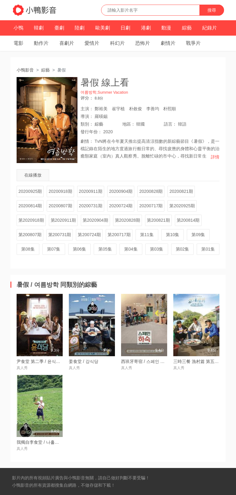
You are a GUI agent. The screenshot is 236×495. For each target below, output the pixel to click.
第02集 (182, 249)
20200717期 (151, 205)
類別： (87, 124)
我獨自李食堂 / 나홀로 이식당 (45, 442)
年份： (91, 131)
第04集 (131, 249)
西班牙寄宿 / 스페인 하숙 (145, 361)
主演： (87, 108)
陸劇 (80, 27)
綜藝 (187, 27)
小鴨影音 (25, 70)
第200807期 (29, 234)
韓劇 (39, 27)
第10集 (172, 234)
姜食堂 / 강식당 (83, 361)
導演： (87, 116)
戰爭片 (193, 43)
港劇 (146, 27)
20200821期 (181, 191)
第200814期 (188, 220)
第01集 (208, 249)
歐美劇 (102, 27)
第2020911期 (63, 220)
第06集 (79, 249)
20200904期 (120, 191)
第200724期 (89, 234)
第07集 (54, 249)
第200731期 (59, 234)
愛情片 (92, 43)
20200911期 (90, 191)
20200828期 (151, 191)
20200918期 (60, 191)
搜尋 (211, 10)
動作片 (41, 43)
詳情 (215, 156)
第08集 (28, 249)
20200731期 (90, 205)
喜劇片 (66, 43)
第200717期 (119, 234)
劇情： (87, 141)
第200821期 (158, 220)
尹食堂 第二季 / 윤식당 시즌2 (44, 361)
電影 (18, 43)
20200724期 (120, 205)
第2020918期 (31, 220)
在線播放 (32, 175)
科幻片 (117, 43)
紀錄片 (209, 27)
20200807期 (60, 205)
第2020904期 (95, 220)
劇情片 (168, 43)
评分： (87, 97)
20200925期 (30, 191)
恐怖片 (142, 43)
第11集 (147, 234)
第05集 (105, 249)
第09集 (198, 234)
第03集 (156, 249)
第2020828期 (127, 220)
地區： (128, 124)
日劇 (125, 27)
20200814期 (30, 205)
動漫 (166, 27)
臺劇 (59, 27)
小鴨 (18, 27)
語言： (170, 124)
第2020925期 (182, 205)
